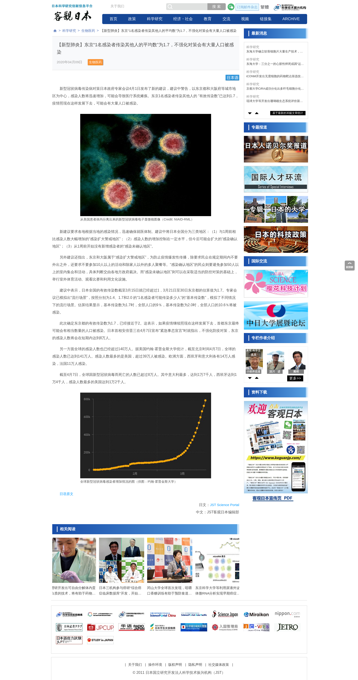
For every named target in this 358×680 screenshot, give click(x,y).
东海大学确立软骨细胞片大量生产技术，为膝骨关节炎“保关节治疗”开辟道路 (274, 52)
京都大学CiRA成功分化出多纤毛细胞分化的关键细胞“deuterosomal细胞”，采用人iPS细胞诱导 (275, 89)
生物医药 (88, 31)
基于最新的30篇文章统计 (288, 113)
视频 (245, 19)
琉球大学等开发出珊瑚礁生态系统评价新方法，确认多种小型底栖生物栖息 (274, 101)
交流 (226, 19)
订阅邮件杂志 (247, 7)
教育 (208, 19)
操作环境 (155, 662)
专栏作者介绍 (263, 338)
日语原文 (66, 494)
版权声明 (175, 662)
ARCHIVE (291, 19)
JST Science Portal (224, 505)
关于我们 (117, 6)
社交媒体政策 (218, 662)
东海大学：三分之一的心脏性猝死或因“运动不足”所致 (275, 64)
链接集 (266, 19)
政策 (132, 19)
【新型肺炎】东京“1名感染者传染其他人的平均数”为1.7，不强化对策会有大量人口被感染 (168, 31)
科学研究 (154, 19)
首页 (113, 19)
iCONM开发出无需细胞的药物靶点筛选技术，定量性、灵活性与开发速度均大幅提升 (274, 76)
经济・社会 (183, 19)
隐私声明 (195, 662)
